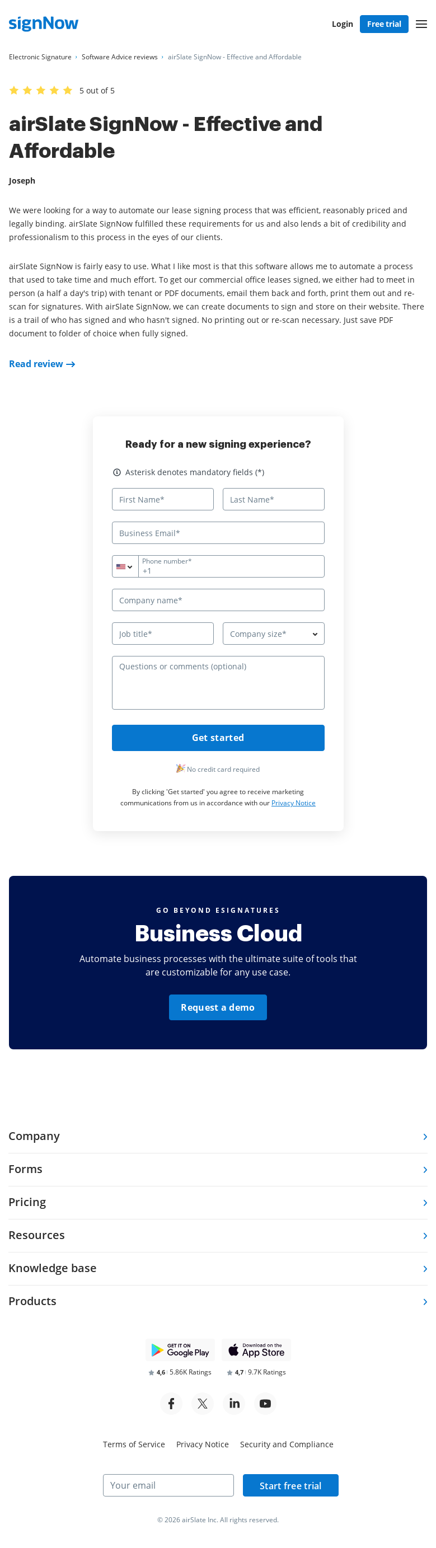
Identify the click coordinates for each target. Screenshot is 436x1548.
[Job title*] (163, 633)
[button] (421, 24)
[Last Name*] (274, 499)
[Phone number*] (218, 566)
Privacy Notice (293, 803)
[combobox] (132, 566)
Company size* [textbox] (258, 633)
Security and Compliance (287, 1444)
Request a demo (218, 1008)
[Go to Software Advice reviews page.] (120, 57)
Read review (36, 364)
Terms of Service (134, 1444)
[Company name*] (218, 600)
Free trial (384, 23)
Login (342, 23)
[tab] (218, 1136)
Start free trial (286, 1486)
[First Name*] (163, 499)
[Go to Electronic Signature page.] (40, 57)
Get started (218, 738)
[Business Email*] (218, 533)
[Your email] (168, 1485)
